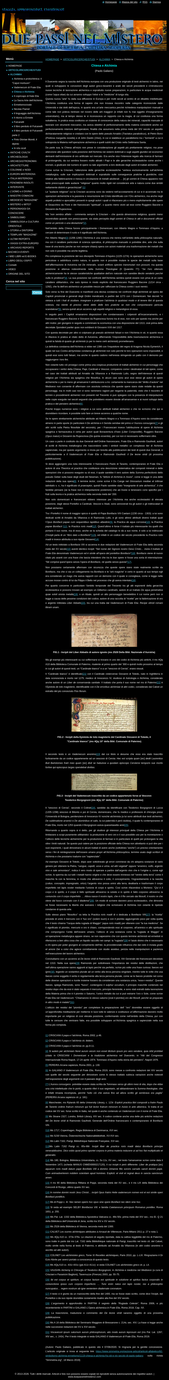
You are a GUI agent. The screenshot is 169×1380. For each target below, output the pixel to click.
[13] (93, 535)
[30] (52, 971)
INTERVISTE (17, 187)
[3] (67, 237)
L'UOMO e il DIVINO (21, 191)
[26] (92, 900)
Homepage (111, 2)
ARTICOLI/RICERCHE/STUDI (79, 59)
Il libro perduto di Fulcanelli (28, 126)
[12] (94, 526)
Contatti (12, 265)
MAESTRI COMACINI (21, 195)
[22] (159, 682)
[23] (98, 754)
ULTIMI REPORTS (20, 239)
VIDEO (12, 269)
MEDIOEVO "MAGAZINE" (24, 200)
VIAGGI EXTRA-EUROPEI (24, 243)
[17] (129, 562)
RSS (145, 2)
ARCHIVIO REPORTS (22, 247)
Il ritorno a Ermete (23, 117)
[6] (81, 403)
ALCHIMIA (104, 59)
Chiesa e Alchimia (24, 91)
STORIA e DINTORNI (21, 230)
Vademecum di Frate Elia (27, 87)
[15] (69, 549)
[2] (84, 223)
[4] (65, 277)
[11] (65, 526)
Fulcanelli (19, 122)
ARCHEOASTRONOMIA (23, 161)
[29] (77, 963)
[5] (59, 309)
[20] (83, 603)
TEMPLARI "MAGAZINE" (23, 234)
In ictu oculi (20, 148)
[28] (126, 940)
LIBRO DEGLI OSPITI (20, 260)
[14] (97, 539)
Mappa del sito (129, 2)
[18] (133, 580)
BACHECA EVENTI (18, 252)
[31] (72, 1002)
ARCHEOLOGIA (19, 156)
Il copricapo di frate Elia (26, 96)
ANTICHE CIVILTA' (20, 152)
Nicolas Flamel (22, 109)
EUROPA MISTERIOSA (22, 174)
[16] (133, 553)
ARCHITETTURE (19, 165)
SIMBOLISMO (17, 217)
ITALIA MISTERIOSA (21, 178)
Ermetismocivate (23, 104)
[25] (126, 825)
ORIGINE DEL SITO (19, 273)
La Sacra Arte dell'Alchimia (28, 100)
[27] (148, 914)
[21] (84, 673)
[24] (93, 807)
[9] (111, 522)
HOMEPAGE (52, 59)
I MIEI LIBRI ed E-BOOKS (22, 256)
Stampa (156, 2)
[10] (148, 522)
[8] (74, 481)
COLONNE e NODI (20, 169)
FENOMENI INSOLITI (21, 182)
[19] (76, 594)
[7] (156, 423)
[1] (84, 187)
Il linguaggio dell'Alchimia (27, 113)
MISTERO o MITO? (20, 204)
